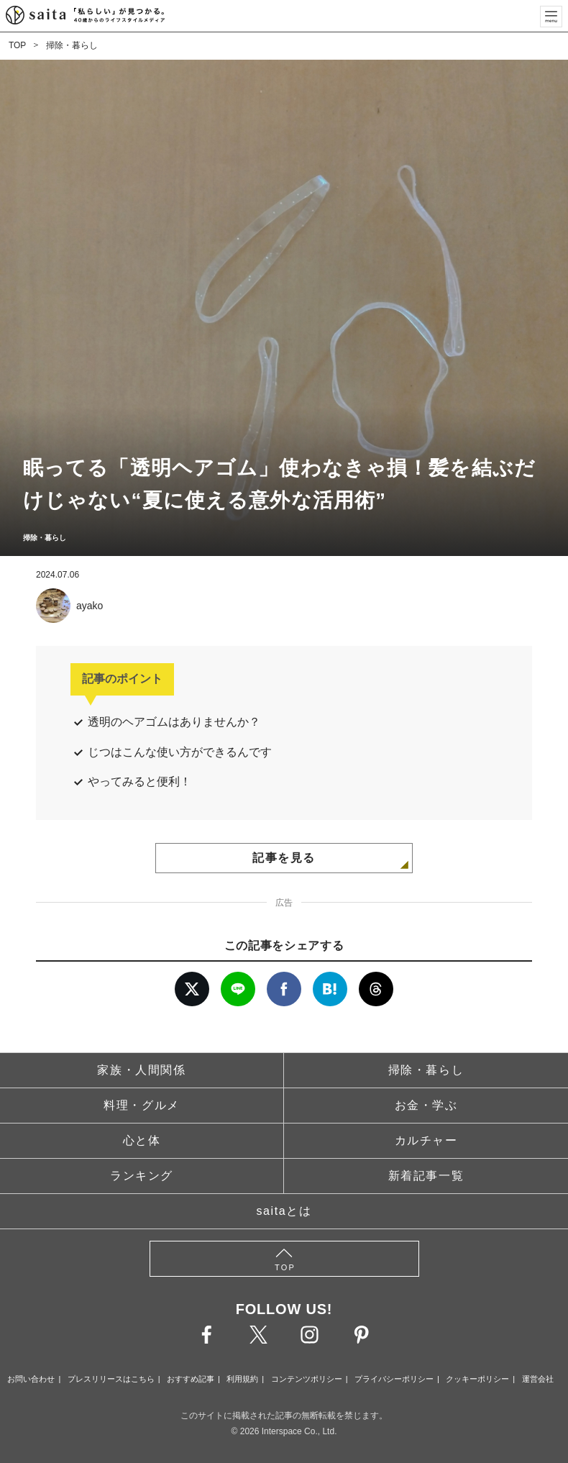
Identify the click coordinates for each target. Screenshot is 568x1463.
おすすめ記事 (190, 1379)
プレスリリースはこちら (111, 1379)
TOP (17, 45)
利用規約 (242, 1379)
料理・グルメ (142, 1105)
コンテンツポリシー (306, 1379)
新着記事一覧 (426, 1176)
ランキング (141, 1176)
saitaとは (284, 1211)
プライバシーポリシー (394, 1379)
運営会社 (538, 1379)
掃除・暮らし (72, 45)
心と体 (142, 1140)
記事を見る (284, 858)
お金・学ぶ (426, 1105)
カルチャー (426, 1140)
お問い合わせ (31, 1379)
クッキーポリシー (477, 1379)
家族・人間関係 (141, 1070)
